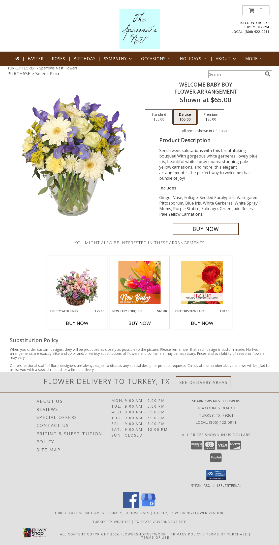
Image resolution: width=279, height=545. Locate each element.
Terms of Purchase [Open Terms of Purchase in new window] (226, 534)
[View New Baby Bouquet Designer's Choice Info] (139, 282)
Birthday (84, 58)
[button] (255, 10)
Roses (58, 58)
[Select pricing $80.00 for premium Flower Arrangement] (211, 117)
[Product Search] (236, 74)
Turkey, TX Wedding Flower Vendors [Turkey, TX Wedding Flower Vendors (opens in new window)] (190, 512)
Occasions (156, 58)
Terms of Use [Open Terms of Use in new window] (155, 537)
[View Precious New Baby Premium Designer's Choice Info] (202, 282)
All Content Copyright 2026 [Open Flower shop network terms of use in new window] (89, 534)
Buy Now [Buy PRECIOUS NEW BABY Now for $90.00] (202, 323)
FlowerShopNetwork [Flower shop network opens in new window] (143, 534)
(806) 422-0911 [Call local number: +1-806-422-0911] (256, 31)
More (254, 58)
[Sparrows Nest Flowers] (139, 28)
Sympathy (118, 58)
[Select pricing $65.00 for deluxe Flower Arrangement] (185, 117)
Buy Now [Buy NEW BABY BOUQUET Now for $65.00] (139, 323)
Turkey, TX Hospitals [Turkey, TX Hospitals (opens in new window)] (128, 512)
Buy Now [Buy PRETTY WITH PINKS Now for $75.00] (77, 323)
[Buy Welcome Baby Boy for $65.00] (206, 229)
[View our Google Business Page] (148, 506)
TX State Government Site (160, 521)
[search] (268, 74)
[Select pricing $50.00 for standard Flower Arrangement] (158, 117)
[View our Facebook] (131, 506)
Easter (36, 58)
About (226, 58)
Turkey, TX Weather (112, 521)
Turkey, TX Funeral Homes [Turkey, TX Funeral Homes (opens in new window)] (78, 512)
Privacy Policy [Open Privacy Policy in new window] (186, 534)
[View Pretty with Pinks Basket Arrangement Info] (77, 282)
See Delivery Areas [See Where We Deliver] (203, 382)
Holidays (193, 58)
